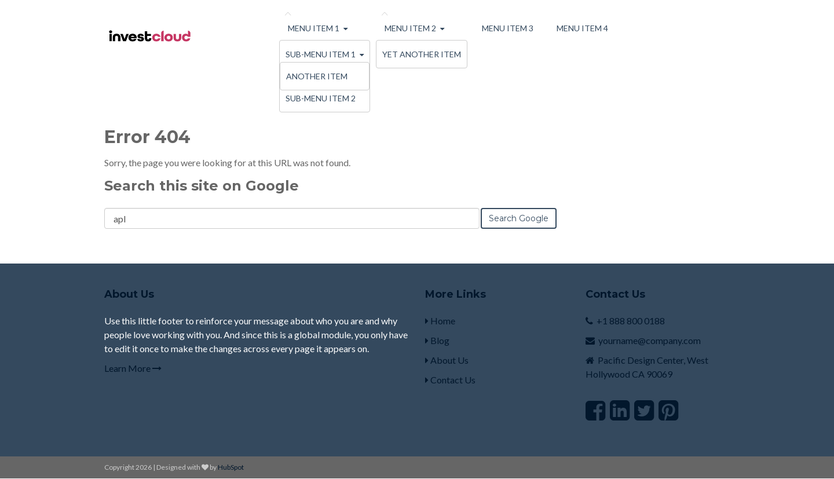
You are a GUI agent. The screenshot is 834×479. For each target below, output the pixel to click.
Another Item (317, 76)
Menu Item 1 (313, 28)
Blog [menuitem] (437, 340)
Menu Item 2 (410, 28)
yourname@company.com (649, 340)
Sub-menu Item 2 (321, 98)
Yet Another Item (421, 54)
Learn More (133, 368)
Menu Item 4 (582, 28)
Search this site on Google (201, 185)
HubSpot (231, 467)
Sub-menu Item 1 (321, 54)
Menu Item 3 (507, 28)
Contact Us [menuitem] (450, 379)
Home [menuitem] (440, 320)
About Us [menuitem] (447, 359)
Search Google (518, 218)
